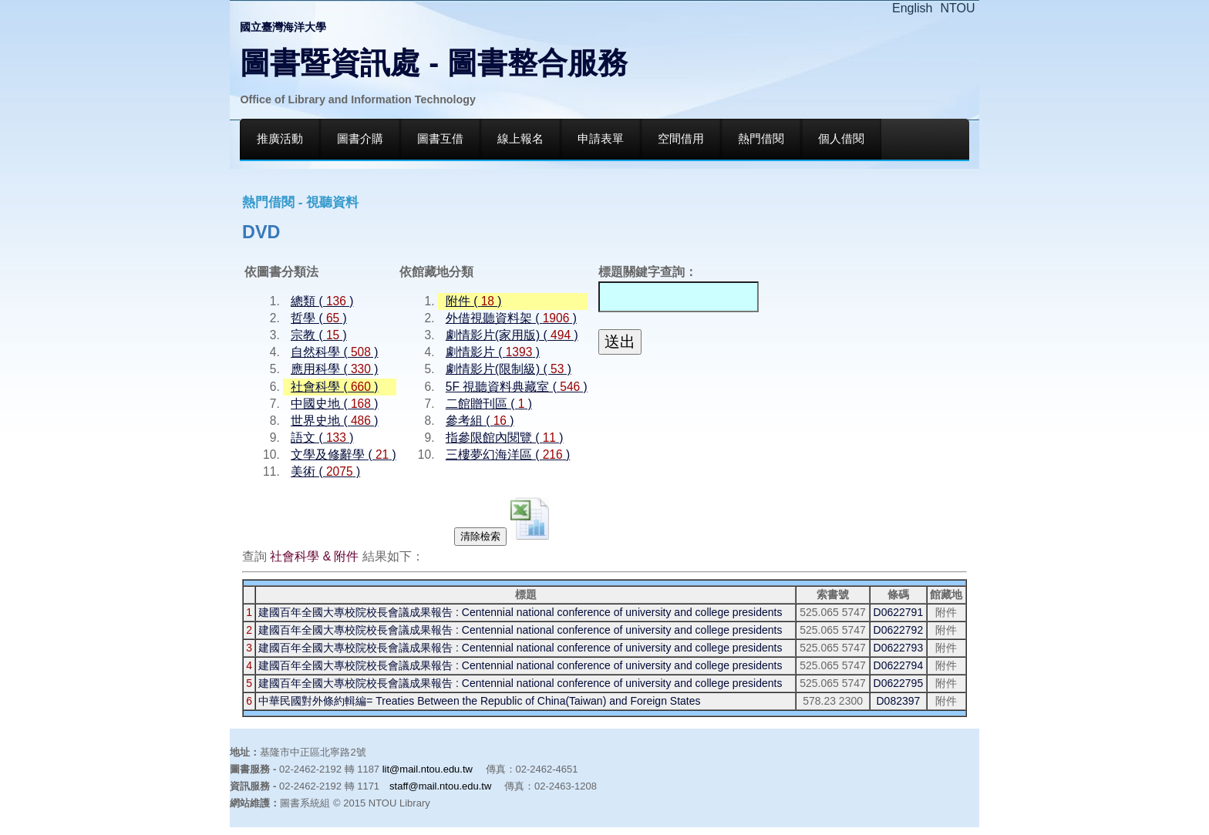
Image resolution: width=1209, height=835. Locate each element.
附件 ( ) (474, 301)
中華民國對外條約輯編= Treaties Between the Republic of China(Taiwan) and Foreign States (479, 701)
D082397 (898, 701)
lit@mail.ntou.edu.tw (427, 769)
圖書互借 (440, 139)
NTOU (958, 8)
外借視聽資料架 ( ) (511, 318)
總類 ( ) (322, 301)
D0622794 (899, 665)
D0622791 (899, 612)
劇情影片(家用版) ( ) (512, 335)
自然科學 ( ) (334, 352)
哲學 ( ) (319, 318)
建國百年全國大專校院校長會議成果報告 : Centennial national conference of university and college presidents (520, 612)
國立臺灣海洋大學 (283, 27)
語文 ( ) (322, 437)
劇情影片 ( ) (493, 352)
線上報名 (520, 139)
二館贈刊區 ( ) (489, 403)
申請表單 (601, 139)
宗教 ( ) (319, 335)
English (912, 8)
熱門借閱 (761, 139)
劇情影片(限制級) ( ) (508, 368)
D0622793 (899, 647)
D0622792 (899, 630)
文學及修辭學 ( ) (343, 454)
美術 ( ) (325, 471)
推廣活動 (280, 139)
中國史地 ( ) (334, 403)
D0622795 (899, 683)
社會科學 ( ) (334, 386)
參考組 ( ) (480, 420)
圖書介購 (360, 139)
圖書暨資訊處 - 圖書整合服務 (434, 62)
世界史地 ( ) (334, 420)
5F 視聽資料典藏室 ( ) (517, 386)
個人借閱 (841, 139)
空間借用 (681, 139)
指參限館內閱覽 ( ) (505, 437)
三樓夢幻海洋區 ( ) (508, 454)
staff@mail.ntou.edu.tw (440, 786)
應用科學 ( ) (334, 368)
